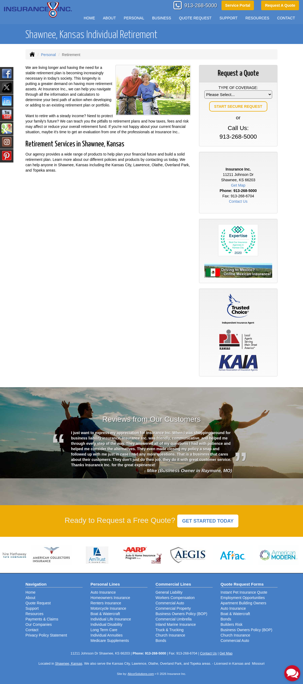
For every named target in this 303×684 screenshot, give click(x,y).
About (30, 598)
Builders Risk (232, 624)
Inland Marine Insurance (176, 624)
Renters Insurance (106, 603)
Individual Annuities (107, 635)
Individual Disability (107, 624)
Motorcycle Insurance (108, 608)
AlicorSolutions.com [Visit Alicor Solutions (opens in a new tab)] (141, 673)
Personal (48, 55)
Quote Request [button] (195, 18)
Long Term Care (104, 630)
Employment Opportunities (243, 598)
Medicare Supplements (110, 640)
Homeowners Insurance (110, 598)
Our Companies (38, 624)
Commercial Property (173, 608)
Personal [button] (134, 18)
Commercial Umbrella (174, 619)
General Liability (169, 592)
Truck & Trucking (170, 630)
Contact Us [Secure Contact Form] (238, 201)
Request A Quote (280, 5)
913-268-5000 (200, 5)
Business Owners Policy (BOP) (181, 614)
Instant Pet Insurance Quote (244, 592)
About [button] (109, 18)
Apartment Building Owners (243, 603)
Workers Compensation (175, 598)
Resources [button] (257, 18)
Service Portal (237, 5)
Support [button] (228, 18)
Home (89, 18)
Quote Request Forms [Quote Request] (242, 584)
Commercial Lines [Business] (173, 584)
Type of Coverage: (238, 88)
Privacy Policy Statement (46, 635)
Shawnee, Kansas (68, 663)
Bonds (161, 640)
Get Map (238, 185)
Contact (286, 18)
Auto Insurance (103, 592)
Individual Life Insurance (111, 619)
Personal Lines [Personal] (105, 584)
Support (32, 608)
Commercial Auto (170, 603)
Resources (34, 614)
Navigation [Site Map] (36, 584)
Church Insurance (170, 635)
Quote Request (38, 603)
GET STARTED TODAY (208, 521)
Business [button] (161, 18)
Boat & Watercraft (105, 614)
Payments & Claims (41, 619)
